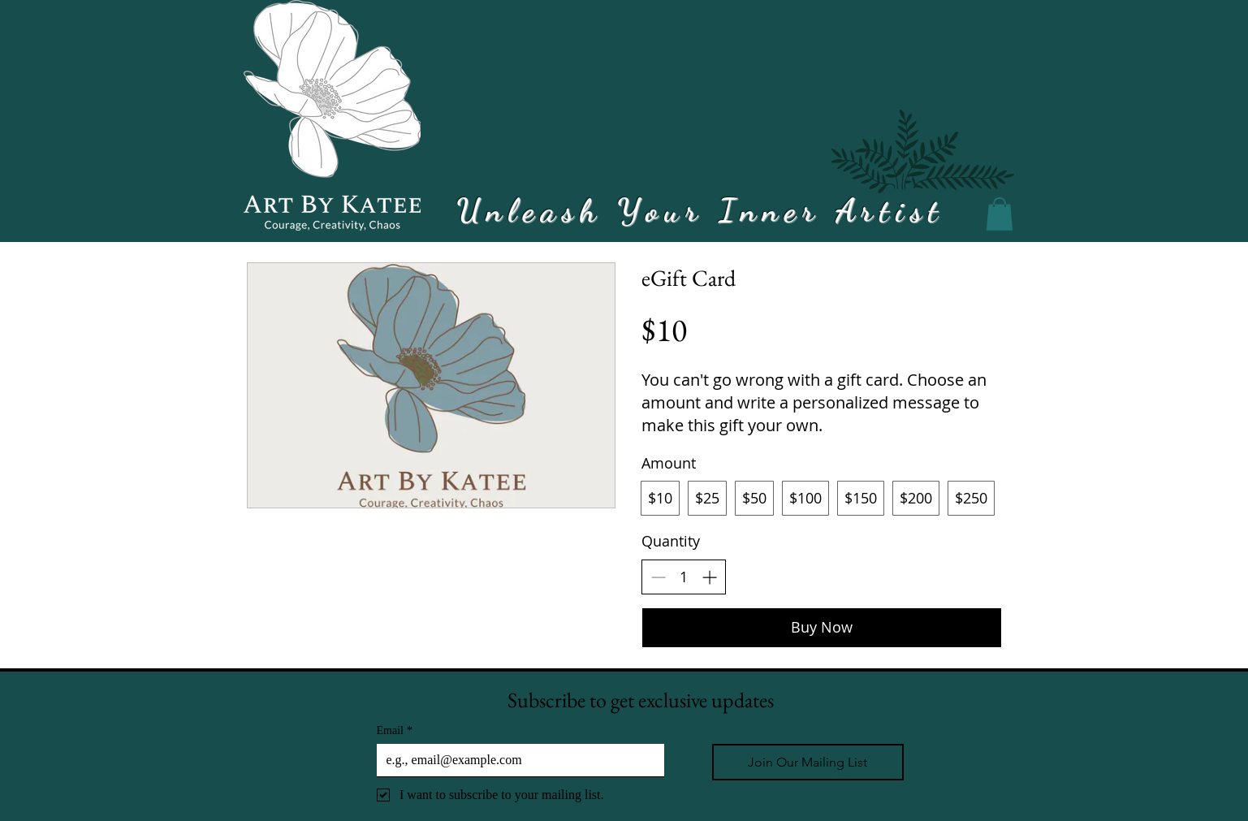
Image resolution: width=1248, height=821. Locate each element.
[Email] (515, 760)
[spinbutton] (683, 577)
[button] (999, 214)
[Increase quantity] (709, 577)
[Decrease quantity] (658, 577)
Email (394, 730)
